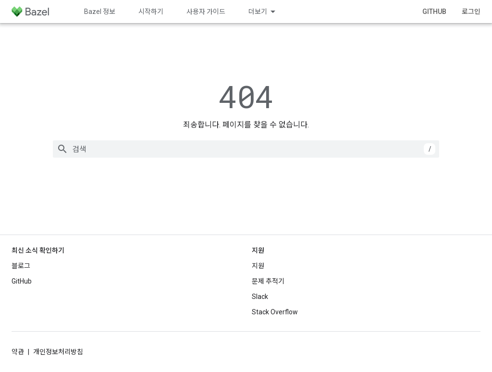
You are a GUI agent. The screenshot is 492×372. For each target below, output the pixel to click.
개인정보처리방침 (58, 352)
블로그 (21, 266)
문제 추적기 (268, 281)
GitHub (434, 11)
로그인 (471, 11)
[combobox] (246, 149)
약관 (18, 352)
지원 (258, 266)
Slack (260, 296)
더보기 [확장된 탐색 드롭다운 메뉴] (257, 11)
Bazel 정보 (99, 11)
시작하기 (150, 11)
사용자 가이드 (205, 11)
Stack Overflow (275, 312)
